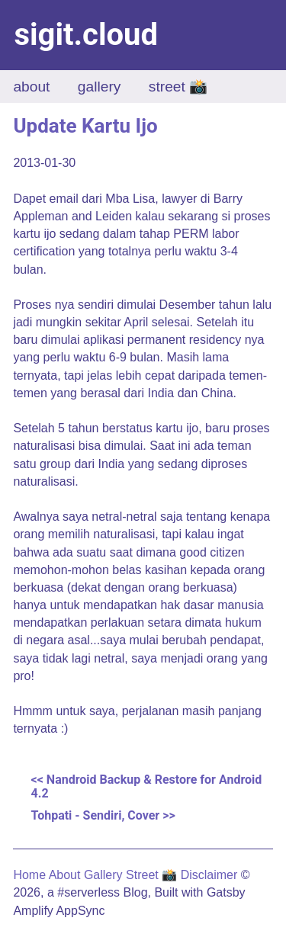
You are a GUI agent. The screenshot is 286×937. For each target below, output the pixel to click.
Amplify (33, 910)
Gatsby (226, 892)
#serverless (88, 892)
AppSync (80, 910)
